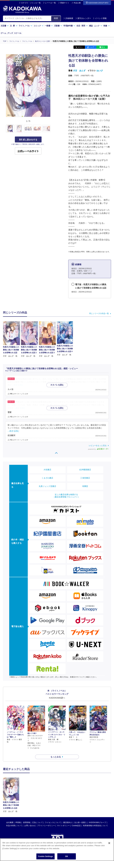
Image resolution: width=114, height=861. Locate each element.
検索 (56, 18)
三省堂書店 (85, 478)
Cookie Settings (45, 856)
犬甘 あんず (79, 70)
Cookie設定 (76, 820)
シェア (91, 47)
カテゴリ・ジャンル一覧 (31, 3)
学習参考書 (69, 26)
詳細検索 (68, 18)
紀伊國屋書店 (85, 470)
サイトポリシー (63, 820)
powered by (98, 449)
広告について (37, 817)
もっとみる (55, 751)
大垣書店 (47, 470)
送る (103, 47)
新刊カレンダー (83, 18)
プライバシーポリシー (46, 820)
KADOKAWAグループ (97, 817)
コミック (38, 26)
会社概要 (9, 817)
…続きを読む (18, 385)
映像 (106, 26)
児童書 (58, 26)
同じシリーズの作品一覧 (99, 313)
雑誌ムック (95, 26)
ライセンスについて (53, 817)
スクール (17, 33)
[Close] (109, 843)
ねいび (99, 70)
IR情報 (18, 817)
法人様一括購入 (80, 817)
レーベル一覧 (50, 3)
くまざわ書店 (47, 478)
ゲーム (3, 33)
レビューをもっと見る (98, 445)
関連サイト (64, 3)
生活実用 (82, 26)
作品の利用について (14, 820)
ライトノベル (25, 26)
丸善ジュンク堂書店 (47, 486)
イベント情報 (100, 18)
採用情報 (26, 817)
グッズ (10, 33)
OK (66, 856)
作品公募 (77, 3)
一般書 (49, 26)
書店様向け (67, 817)
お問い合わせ (29, 820)
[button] (52, 128)
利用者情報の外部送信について (95, 820)
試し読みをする (28, 139)
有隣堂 (85, 486)
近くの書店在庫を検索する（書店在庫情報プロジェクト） (66, 495)
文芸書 (5, 26)
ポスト (80, 47)
